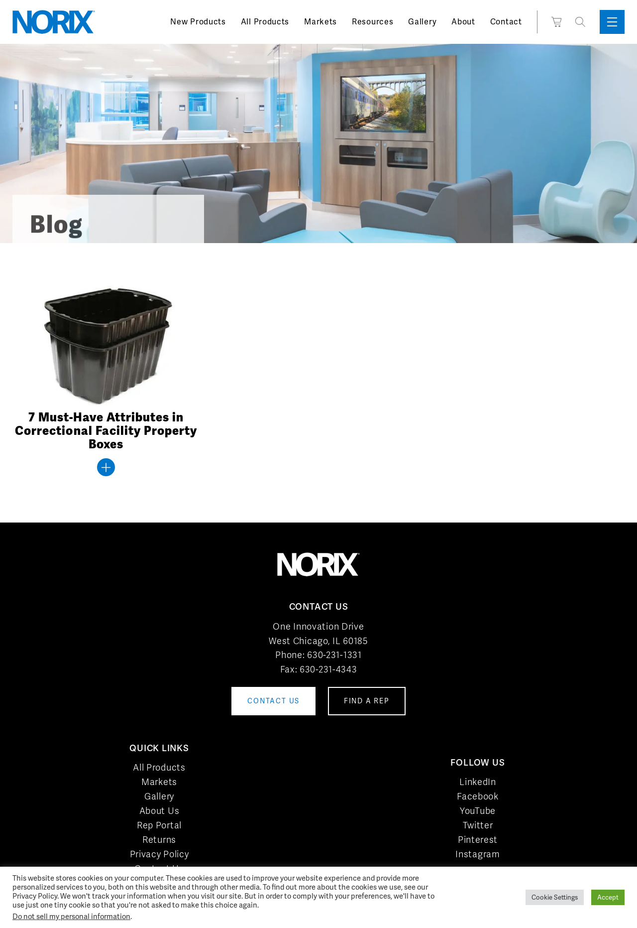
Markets (320, 21)
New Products (197, 21)
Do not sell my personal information (71, 916)
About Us (159, 810)
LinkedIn (477, 782)
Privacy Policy (159, 854)
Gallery (422, 21)
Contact (506, 21)
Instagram (477, 854)
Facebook (478, 796)
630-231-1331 (334, 655)
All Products (265, 21)
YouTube (478, 810)
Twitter (478, 825)
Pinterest (478, 839)
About (463, 21)
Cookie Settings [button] (554, 897)
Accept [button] (608, 897)
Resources (372, 21)
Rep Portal (159, 825)
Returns (159, 839)
